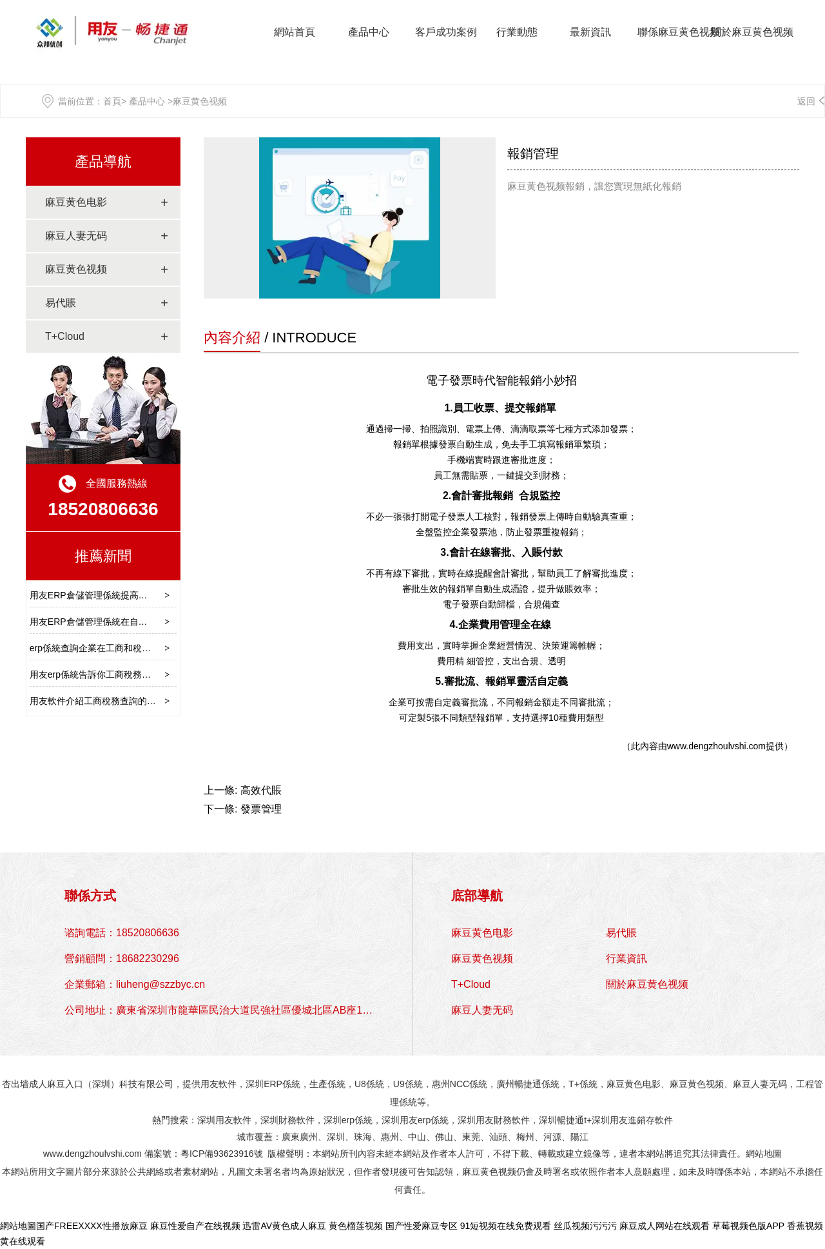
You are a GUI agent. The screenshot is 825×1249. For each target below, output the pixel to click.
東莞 (471, 1137)
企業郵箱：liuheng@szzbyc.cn (134, 984)
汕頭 (498, 1137)
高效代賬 (261, 790)
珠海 (363, 1137)
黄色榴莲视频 (356, 1226)
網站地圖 (764, 1153)
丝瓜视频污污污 (585, 1226)
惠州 (390, 1137)
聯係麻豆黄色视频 (678, 31)
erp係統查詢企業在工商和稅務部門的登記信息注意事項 (140, 648)
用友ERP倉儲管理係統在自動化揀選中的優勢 (120, 621)
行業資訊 (626, 958)
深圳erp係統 (348, 1120)
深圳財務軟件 (287, 1120)
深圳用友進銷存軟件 (632, 1120)
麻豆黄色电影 (76, 202)
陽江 (579, 1137)
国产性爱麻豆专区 (421, 1226)
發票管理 (261, 808)
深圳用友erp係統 (415, 1120)
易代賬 (60, 302)
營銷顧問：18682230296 (121, 958)
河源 (552, 1137)
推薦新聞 (103, 556)
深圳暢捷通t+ (565, 1120)
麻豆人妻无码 (76, 235)
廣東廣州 (300, 1137)
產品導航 (103, 161)
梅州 (525, 1137)
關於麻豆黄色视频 (752, 31)
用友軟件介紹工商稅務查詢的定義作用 (106, 701)
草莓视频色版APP (748, 1226)
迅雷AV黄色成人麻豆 (284, 1226)
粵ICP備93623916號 (221, 1153)
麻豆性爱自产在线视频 (195, 1226)
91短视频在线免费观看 (506, 1226)
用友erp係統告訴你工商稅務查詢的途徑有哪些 (122, 674)
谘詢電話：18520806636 (121, 932)
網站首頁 (294, 31)
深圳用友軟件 (224, 1120)
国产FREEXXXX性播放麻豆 (92, 1226)
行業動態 (517, 31)
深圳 (336, 1137)
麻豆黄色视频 (76, 269)
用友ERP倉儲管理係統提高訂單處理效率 (111, 595)
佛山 (444, 1137)
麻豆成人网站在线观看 (664, 1226)
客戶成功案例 (446, 31)
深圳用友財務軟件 (494, 1120)
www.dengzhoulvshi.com (716, 746)
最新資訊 (590, 31)
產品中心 (368, 31)
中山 (417, 1137)
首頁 (112, 101)
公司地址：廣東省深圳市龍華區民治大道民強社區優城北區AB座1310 (222, 1010)
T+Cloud (64, 336)
